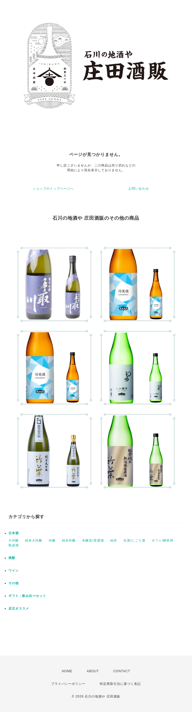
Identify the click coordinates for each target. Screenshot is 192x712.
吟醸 (52, 540)
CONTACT (121, 671)
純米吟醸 (69, 540)
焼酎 (11, 558)
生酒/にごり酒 (134, 540)
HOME (67, 671)
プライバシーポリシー (68, 684)
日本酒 (13, 533)
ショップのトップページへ (53, 188)
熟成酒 (13, 545)
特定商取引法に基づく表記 (120, 684)
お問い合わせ (138, 188)
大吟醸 (13, 540)
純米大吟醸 (33, 540)
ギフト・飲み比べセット (27, 596)
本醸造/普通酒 (93, 540)
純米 (113, 540)
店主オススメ (18, 608)
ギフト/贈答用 (162, 540)
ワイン (13, 570)
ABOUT (93, 671)
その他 (13, 583)
